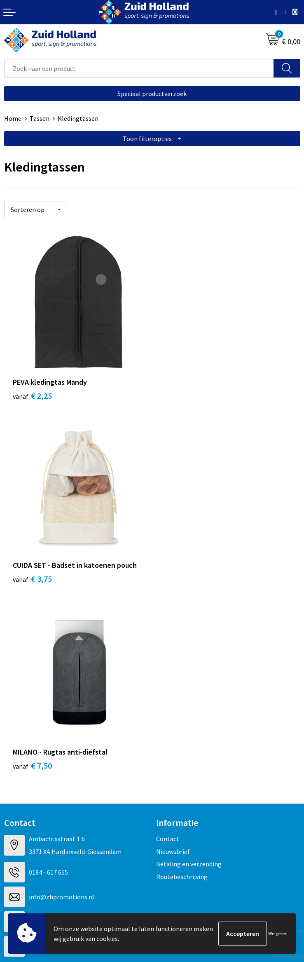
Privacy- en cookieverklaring (44, 855)
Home (12, 118)
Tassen (39, 118)
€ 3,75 (180, 394)
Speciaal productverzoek (152, 93)
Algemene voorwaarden (37, 842)
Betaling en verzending (189, 678)
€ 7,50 (32, 580)
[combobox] (139, 68)
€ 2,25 (32, 394)
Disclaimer (19, 867)
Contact (167, 653)
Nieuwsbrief (173, 665)
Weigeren (278, 933)
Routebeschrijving (182, 691)
